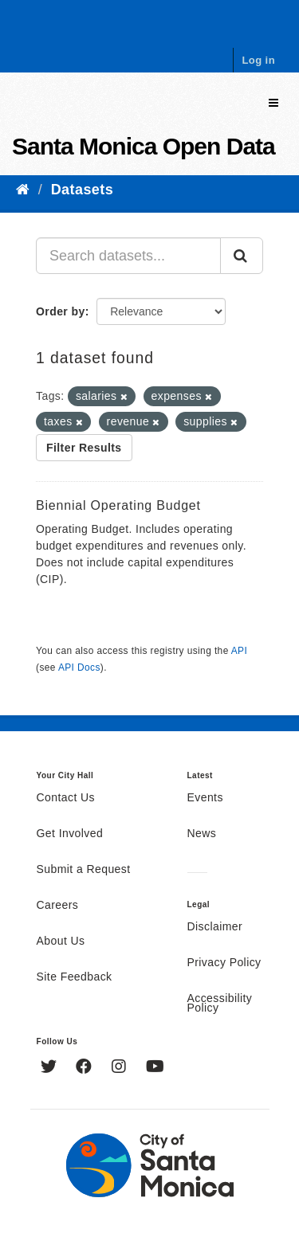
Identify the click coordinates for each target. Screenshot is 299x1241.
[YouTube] (155, 1068)
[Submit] (241, 255)
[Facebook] (86, 1068)
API (239, 650)
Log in (258, 60)
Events (205, 798)
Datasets (82, 190)
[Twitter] (51, 1068)
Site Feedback (74, 977)
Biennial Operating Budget (118, 505)
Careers (58, 905)
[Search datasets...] (128, 255)
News (202, 834)
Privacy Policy (224, 963)
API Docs (79, 667)
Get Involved (70, 834)
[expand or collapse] (273, 103)
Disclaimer (215, 927)
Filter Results (84, 447)
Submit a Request (84, 869)
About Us (61, 941)
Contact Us (66, 798)
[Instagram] (121, 1068)
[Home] (23, 190)
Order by (60, 311)
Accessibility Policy (220, 1003)
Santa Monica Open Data (143, 146)
